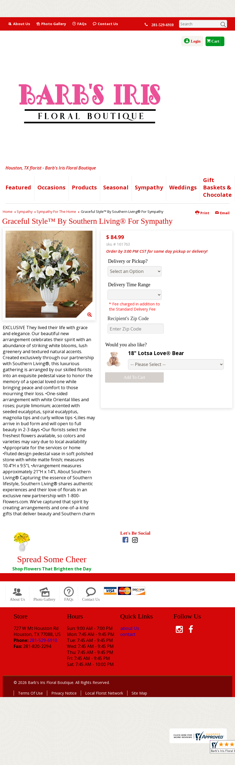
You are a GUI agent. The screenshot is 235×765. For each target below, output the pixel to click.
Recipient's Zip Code (128, 318)
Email (222, 212)
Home (8, 211)
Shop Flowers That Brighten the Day (51, 569)
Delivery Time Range (129, 284)
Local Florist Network (104, 693)
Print (202, 212)
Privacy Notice (64, 693)
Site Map (139, 693)
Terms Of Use (30, 693)
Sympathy (24, 211)
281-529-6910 (163, 25)
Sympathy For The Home (56, 211)
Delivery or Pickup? (128, 261)
